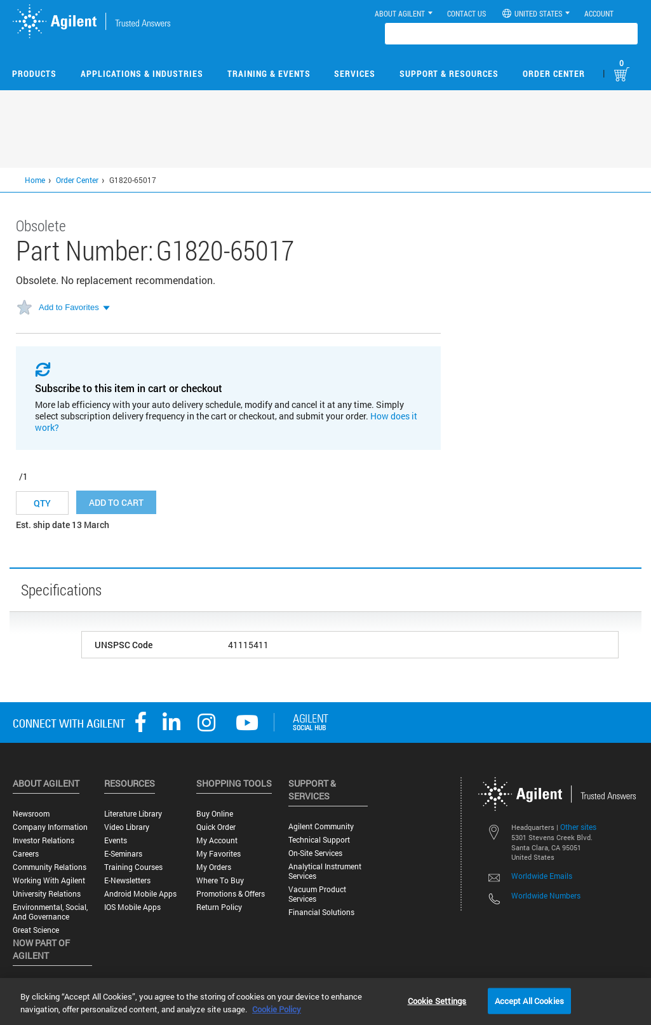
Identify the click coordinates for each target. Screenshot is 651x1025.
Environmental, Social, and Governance (50, 911)
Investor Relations (43, 840)
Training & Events (269, 73)
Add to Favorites (69, 307)
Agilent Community (321, 826)
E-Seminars (123, 854)
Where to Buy (220, 880)
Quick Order (216, 827)
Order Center (554, 73)
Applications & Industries (142, 73)
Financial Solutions (321, 912)
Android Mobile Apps (140, 894)
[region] (325, 1001)
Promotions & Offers (230, 894)
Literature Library (133, 813)
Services (354, 73)
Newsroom (31, 813)
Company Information (50, 827)
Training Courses (133, 867)
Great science (36, 930)
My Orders (213, 867)
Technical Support (319, 840)
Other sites (578, 827)
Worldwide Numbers (546, 895)
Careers (26, 854)
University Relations (47, 894)
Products (34, 73)
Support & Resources (449, 73)
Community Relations (49, 867)
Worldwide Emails (541, 876)
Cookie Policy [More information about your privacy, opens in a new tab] (276, 1009)
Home (35, 180)
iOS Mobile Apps (132, 907)
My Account (217, 840)
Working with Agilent (49, 880)
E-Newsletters (127, 880)
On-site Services (315, 853)
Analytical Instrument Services (324, 871)
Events (115, 840)
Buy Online (214, 813)
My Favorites (218, 854)
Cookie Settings (437, 1000)
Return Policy (219, 907)
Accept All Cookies (529, 1000)
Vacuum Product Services (317, 894)
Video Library (126, 827)
